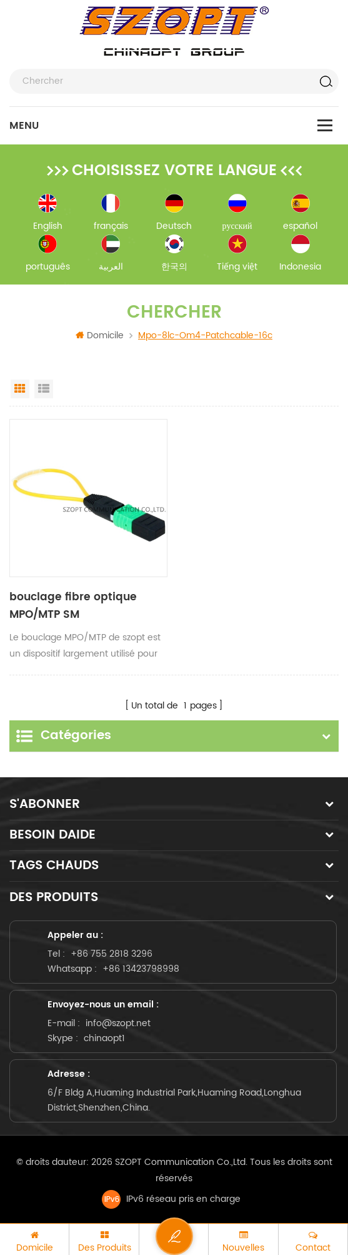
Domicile (100, 335)
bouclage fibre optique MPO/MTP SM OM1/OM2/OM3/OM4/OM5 (77, 606)
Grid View (20, 389)
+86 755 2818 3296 (111, 950)
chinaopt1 (104, 1034)
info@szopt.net (118, 1019)
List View (43, 389)
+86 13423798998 (140, 965)
